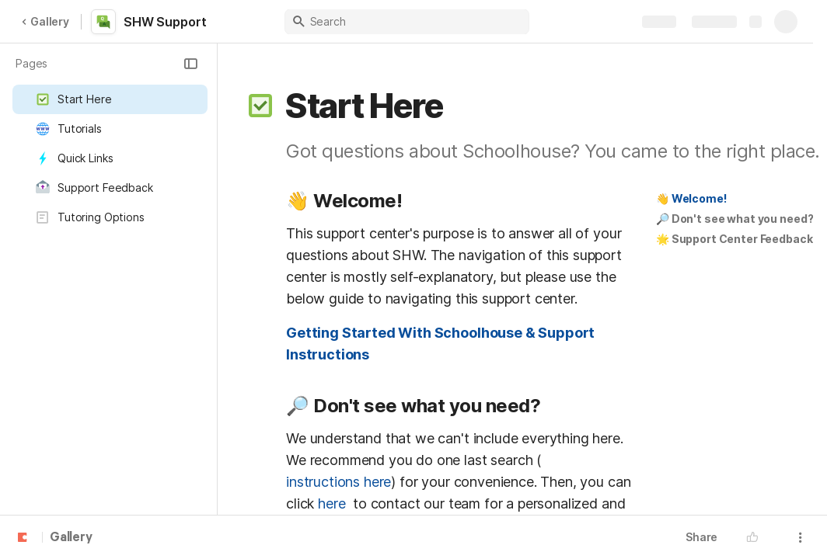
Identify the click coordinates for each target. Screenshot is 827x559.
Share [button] (701, 536)
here (333, 503)
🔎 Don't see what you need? (734, 218)
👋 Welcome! (691, 198)
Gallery (45, 21)
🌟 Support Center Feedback (734, 238)
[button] (190, 64)
